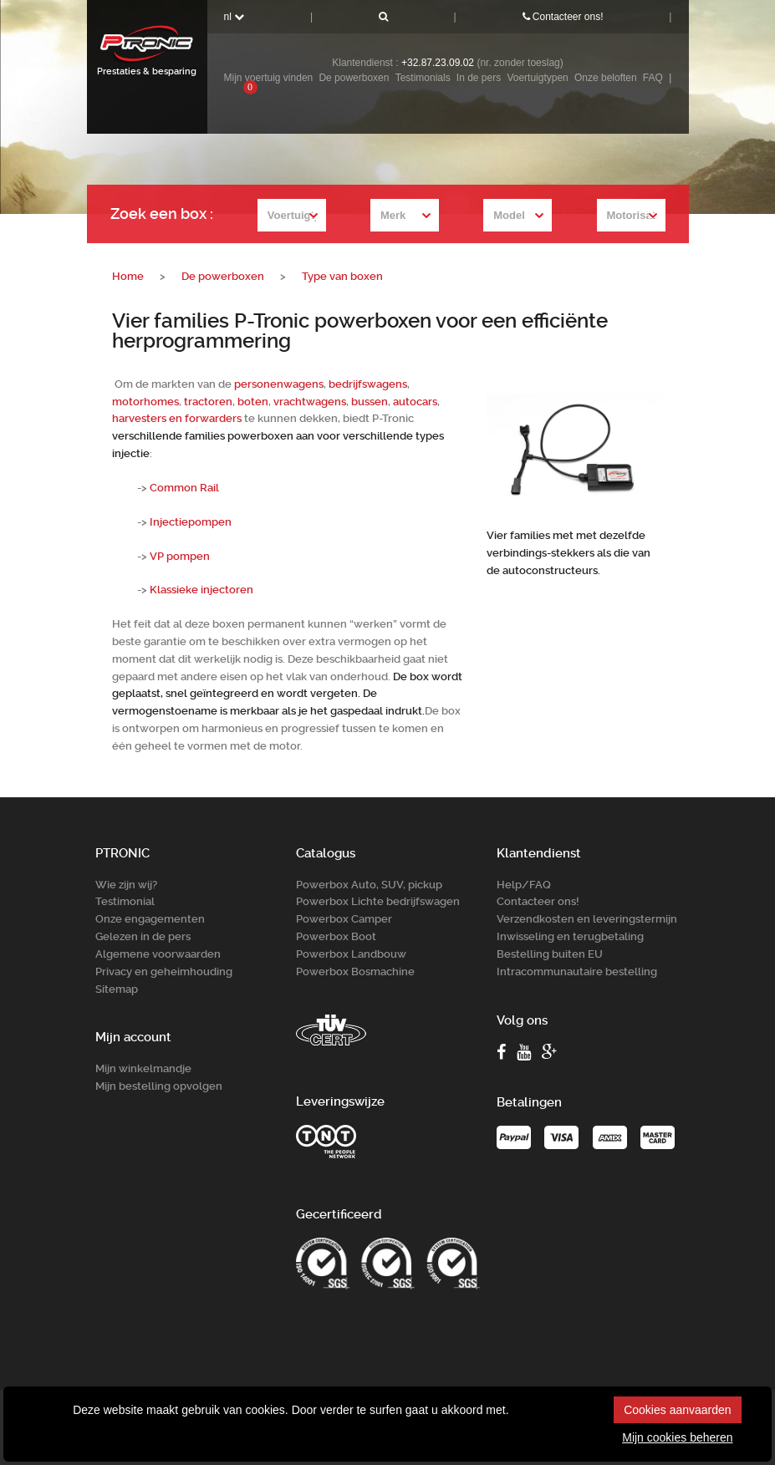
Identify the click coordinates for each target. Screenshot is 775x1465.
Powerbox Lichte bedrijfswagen (378, 901)
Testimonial (125, 901)
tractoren (208, 401)
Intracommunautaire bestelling (577, 970)
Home (128, 276)
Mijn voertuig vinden (269, 78)
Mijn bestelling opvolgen (158, 1086)
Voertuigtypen (537, 78)
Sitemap (116, 988)
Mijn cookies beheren (677, 1437)
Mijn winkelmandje (143, 1068)
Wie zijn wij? (126, 883)
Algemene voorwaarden (158, 954)
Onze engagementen (150, 919)
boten (252, 401)
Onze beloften (605, 78)
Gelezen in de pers (143, 936)
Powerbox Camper (344, 919)
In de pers (478, 78)
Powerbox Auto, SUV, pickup (369, 883)
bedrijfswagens (368, 384)
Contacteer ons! (563, 17)
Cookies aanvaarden (677, 1410)
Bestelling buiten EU (550, 954)
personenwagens (279, 384)
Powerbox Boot (336, 936)
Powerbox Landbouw (351, 954)
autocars (415, 401)
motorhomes (145, 401)
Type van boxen (342, 276)
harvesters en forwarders (177, 418)
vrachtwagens (309, 401)
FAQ (653, 78)
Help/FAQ (524, 883)
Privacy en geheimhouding (163, 970)
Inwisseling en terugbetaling (570, 936)
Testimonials (423, 78)
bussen (369, 401)
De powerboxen (354, 78)
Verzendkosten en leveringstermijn (587, 919)
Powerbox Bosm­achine (355, 970)
